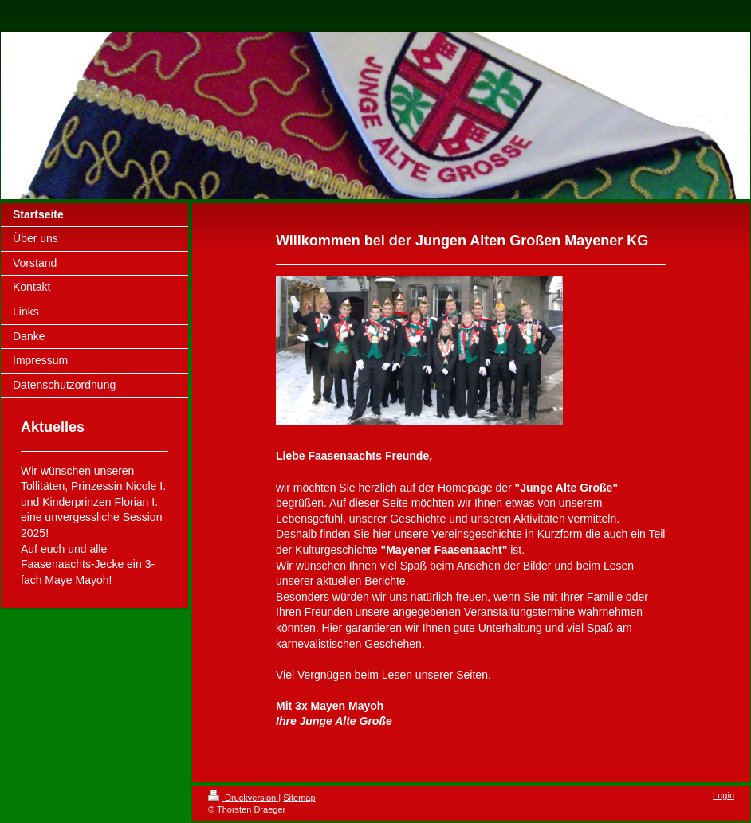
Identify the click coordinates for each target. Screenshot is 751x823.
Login (723, 795)
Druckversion (243, 797)
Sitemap (299, 797)
